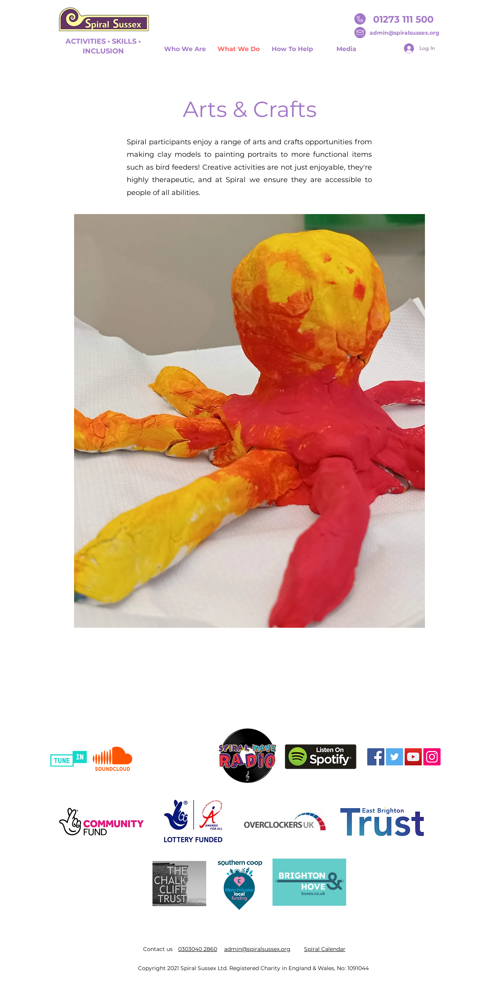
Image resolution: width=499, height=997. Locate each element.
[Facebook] (375, 756)
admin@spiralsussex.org (404, 32)
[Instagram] (432, 756)
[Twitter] (394, 756)
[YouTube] (413, 756)
